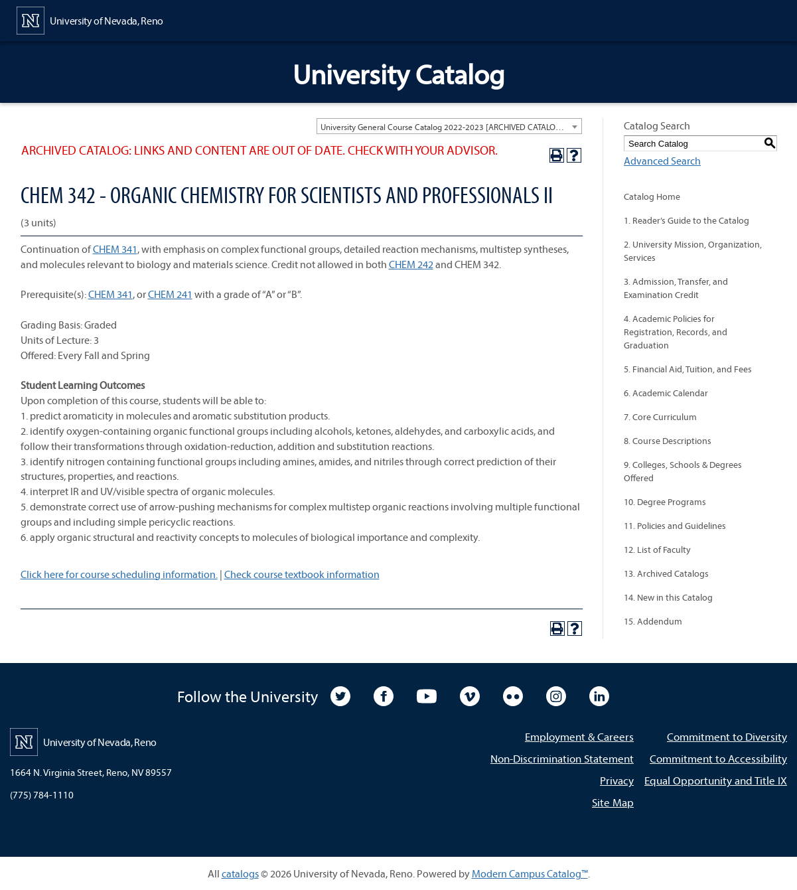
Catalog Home (652, 196)
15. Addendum (653, 621)
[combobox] (449, 126)
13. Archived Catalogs (666, 573)
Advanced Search (662, 160)
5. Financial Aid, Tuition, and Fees (688, 369)
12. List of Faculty (657, 550)
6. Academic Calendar (666, 393)
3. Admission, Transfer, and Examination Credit (676, 288)
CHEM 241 (170, 294)
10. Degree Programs (665, 502)
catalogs (240, 873)
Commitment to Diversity (727, 736)
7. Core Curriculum (660, 417)
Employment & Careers (579, 736)
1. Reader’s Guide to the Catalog (686, 220)
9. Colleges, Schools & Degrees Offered (683, 471)
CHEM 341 (115, 249)
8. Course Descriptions (667, 441)
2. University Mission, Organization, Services (693, 250)
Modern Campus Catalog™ (530, 873)
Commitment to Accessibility (718, 758)
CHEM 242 (411, 264)
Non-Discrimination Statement (562, 758)
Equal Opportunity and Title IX (715, 780)
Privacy (617, 780)
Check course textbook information (302, 574)
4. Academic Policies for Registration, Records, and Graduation (675, 332)
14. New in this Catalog (668, 597)
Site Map (613, 802)
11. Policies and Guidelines (675, 526)
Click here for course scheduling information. (119, 574)
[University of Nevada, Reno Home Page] (90, 19)
